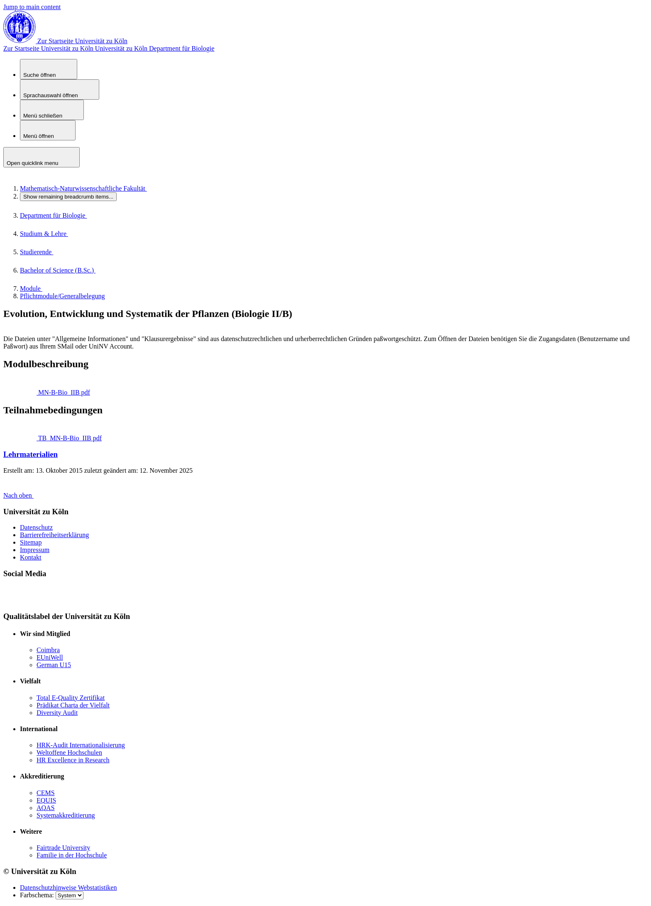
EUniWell (50, 657)
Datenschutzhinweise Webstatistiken (68, 887)
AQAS (46, 807)
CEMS (46, 792)
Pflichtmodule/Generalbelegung (62, 296)
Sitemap (31, 542)
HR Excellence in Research (73, 760)
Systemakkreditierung (66, 815)
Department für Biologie (181, 48)
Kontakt (31, 557)
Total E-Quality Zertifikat (71, 697)
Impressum (34, 549)
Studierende (45, 251)
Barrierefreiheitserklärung (54, 534)
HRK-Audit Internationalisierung (81, 745)
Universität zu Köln (76, 48)
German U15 (54, 664)
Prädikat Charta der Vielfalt (73, 705)
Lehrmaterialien (30, 454)
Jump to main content (32, 6)
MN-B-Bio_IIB (55, 392)
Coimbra (48, 649)
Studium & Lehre (52, 233)
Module (39, 288)
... (68, 197)
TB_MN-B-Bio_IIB (61, 438)
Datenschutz (36, 527)
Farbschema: (38, 895)
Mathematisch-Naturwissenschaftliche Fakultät (92, 188)
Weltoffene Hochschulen (69, 752)
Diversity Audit (57, 712)
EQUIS (46, 800)
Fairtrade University (63, 847)
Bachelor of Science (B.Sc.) (66, 270)
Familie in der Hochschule (72, 855)
